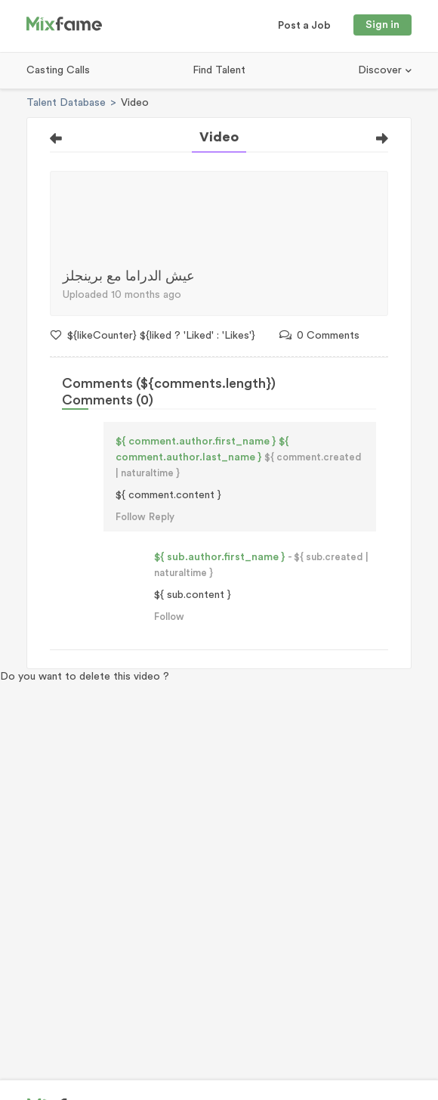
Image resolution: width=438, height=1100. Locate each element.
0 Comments (319, 335)
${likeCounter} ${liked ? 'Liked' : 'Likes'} (152, 335)
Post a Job (304, 25)
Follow (131, 517)
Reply (161, 517)
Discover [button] (381, 70)
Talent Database (66, 103)
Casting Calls (58, 70)
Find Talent (219, 70)
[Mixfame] (64, 26)
